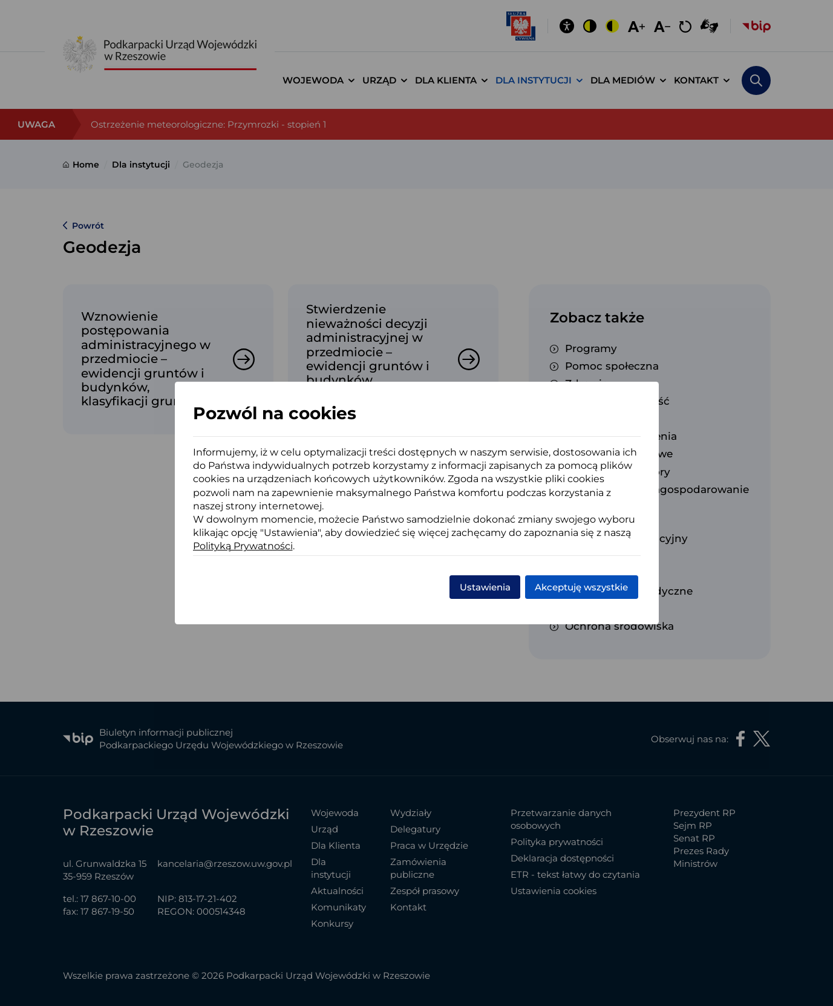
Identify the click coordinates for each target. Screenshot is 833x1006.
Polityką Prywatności (243, 546)
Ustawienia (485, 587)
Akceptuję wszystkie (581, 587)
